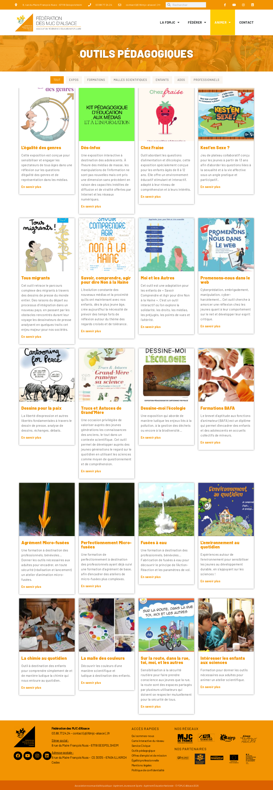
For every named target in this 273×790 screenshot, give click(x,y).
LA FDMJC (170, 22)
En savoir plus (31, 187)
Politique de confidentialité (148, 770)
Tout (57, 80)
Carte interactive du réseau (148, 741)
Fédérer (197, 22)
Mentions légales (142, 765)
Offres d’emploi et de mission (149, 755)
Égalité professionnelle (145, 760)
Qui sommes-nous (143, 736)
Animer (223, 22)
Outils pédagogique (143, 750)
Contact (246, 22)
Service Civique (141, 745)
